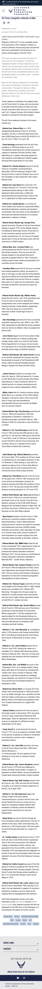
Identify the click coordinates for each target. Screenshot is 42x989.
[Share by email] (8, 22)
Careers (7, 948)
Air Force (17, 916)
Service (25, 920)
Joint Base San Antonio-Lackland (30, 916)
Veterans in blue (8, 916)
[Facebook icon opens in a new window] (18, 978)
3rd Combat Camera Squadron (10, 924)
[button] (10, 4)
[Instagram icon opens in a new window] (24, 978)
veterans (18, 920)
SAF (30, 920)
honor (29, 924)
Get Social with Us (21, 959)
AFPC (12, 920)
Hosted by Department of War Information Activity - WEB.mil (19, 985)
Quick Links (8, 942)
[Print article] (4, 22)
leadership (35, 924)
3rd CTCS (23, 924)
